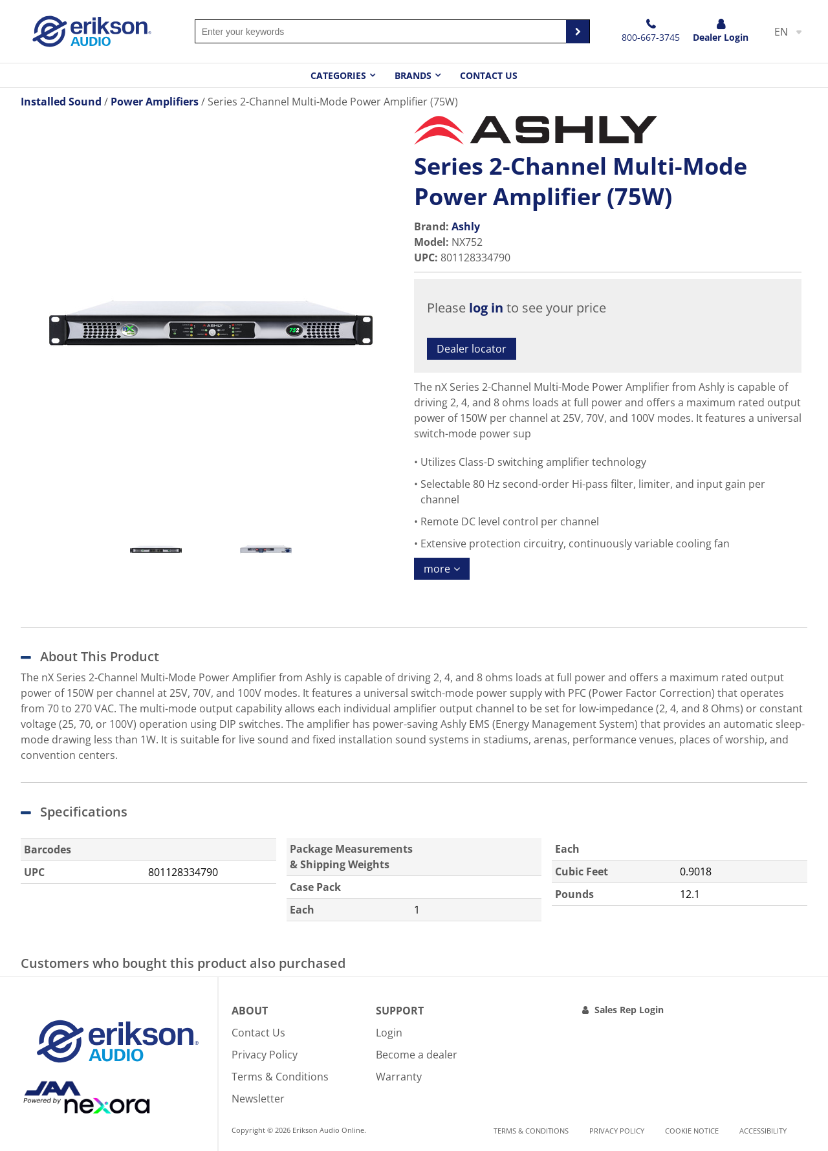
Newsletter (258, 1098)
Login (389, 1032)
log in (486, 307)
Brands (413, 75)
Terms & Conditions (280, 1076)
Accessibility (763, 1130)
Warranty (399, 1076)
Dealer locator (472, 349)
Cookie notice (692, 1130)
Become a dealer (416, 1054)
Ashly (466, 226)
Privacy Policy (265, 1054)
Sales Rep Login (629, 1009)
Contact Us (489, 75)
